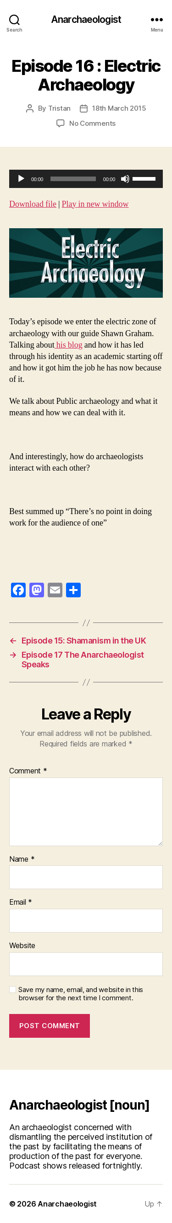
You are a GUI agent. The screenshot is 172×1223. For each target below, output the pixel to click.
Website (22, 946)
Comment (28, 771)
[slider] (73, 179)
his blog (69, 345)
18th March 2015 (119, 108)
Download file (32, 204)
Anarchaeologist (86, 19)
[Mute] (125, 178)
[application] (86, 179)
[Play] (21, 178)
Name (21, 859)
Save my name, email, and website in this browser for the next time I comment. (80, 994)
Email (20, 902)
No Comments (92, 123)
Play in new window (95, 204)
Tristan (59, 108)
